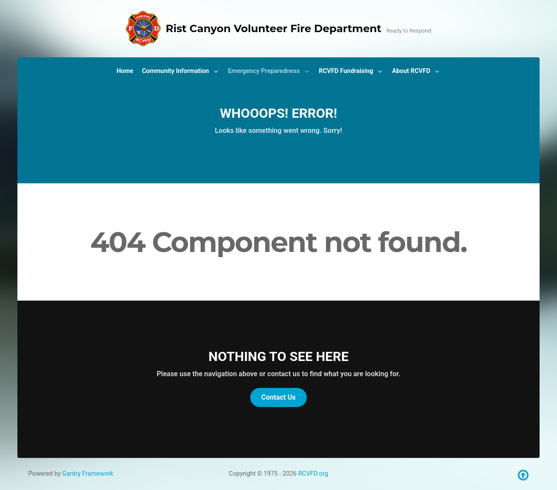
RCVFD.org (313, 473)
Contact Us (279, 397)
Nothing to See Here (278, 356)
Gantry (87, 473)
